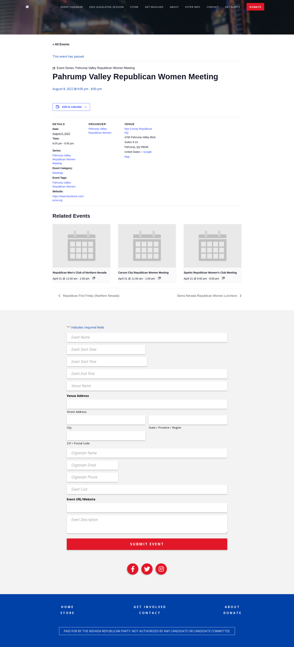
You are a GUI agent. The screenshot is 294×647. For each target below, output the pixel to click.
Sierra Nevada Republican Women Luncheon (207, 295)
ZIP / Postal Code (78, 443)
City (69, 427)
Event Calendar (72, 7)
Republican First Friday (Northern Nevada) (90, 295)
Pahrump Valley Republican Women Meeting (63, 159)
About (174, 7)
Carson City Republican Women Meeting (143, 272)
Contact (213, 7)
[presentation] (81, 245)
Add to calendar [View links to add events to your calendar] (72, 106)
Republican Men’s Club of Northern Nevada (79, 272)
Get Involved (154, 7)
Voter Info (192, 7)
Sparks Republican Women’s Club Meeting (210, 272)
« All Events (60, 44)
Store (134, 7)
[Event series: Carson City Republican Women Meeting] (159, 278)
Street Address (77, 412)
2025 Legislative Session (106, 7)
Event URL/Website (81, 499)
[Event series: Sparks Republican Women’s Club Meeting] (223, 278)
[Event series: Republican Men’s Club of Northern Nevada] (93, 278)
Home (67, 607)
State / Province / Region (165, 427)
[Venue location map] (180, 142)
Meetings (57, 172)
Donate (255, 7)
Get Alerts (232, 7)
